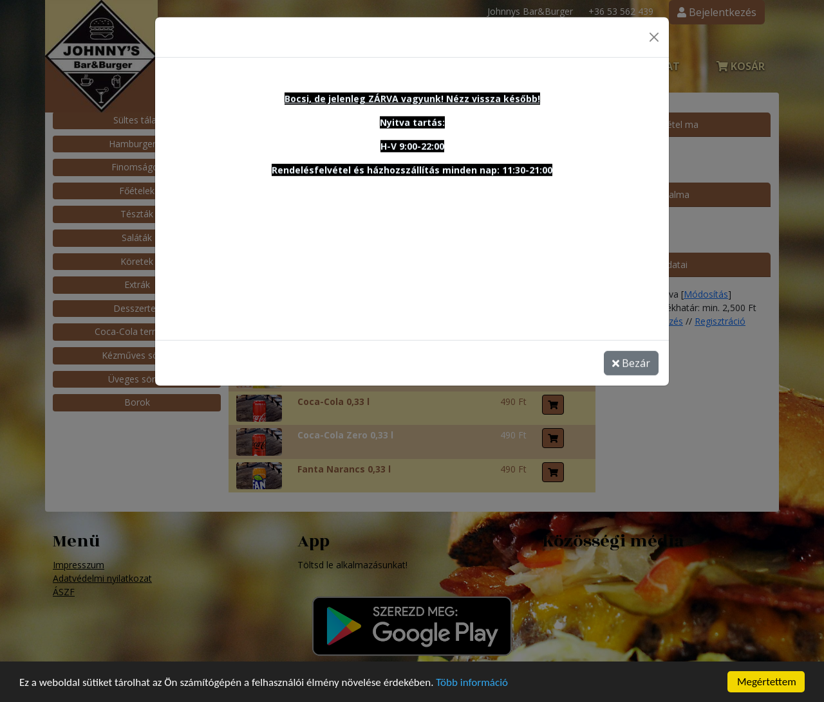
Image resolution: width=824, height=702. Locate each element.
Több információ (472, 687)
